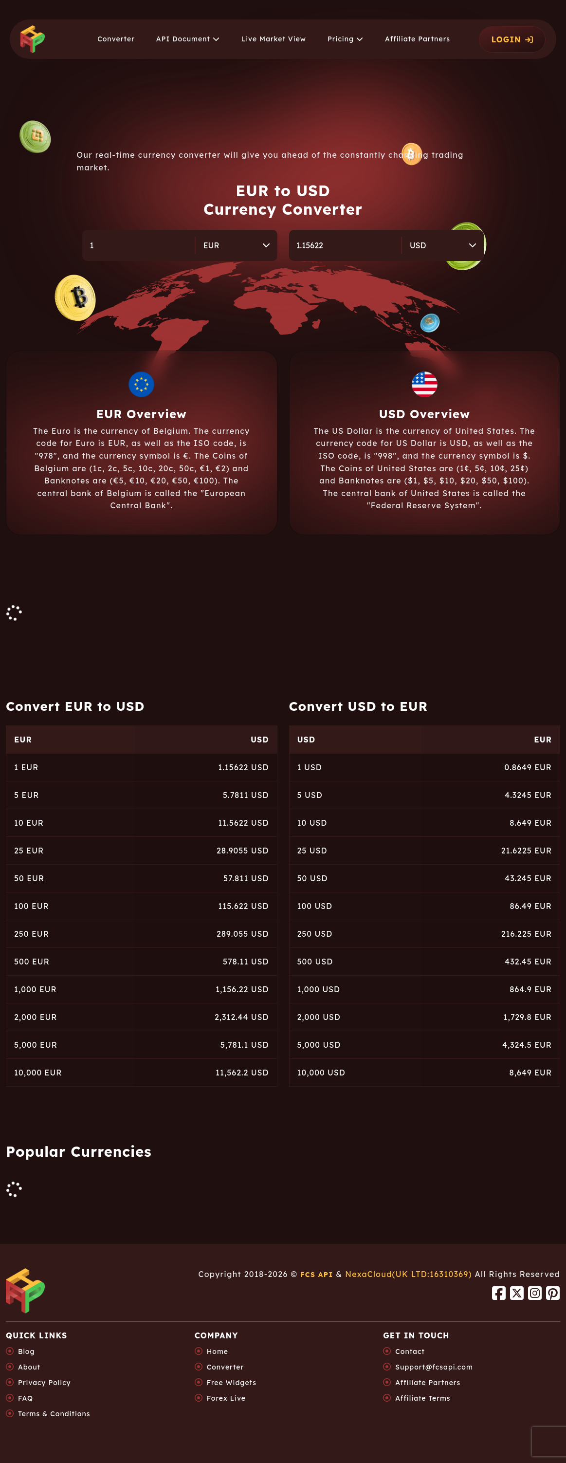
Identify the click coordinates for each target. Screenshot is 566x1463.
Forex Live (226, 1398)
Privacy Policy (44, 1382)
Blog (26, 1351)
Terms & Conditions (54, 1413)
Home (217, 1351)
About (29, 1367)
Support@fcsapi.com (434, 1367)
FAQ (25, 1398)
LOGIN (512, 39)
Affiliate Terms (422, 1398)
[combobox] (236, 245)
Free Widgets (231, 1382)
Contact (409, 1351)
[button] (188, 39)
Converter (225, 1367)
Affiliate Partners (427, 1382)
